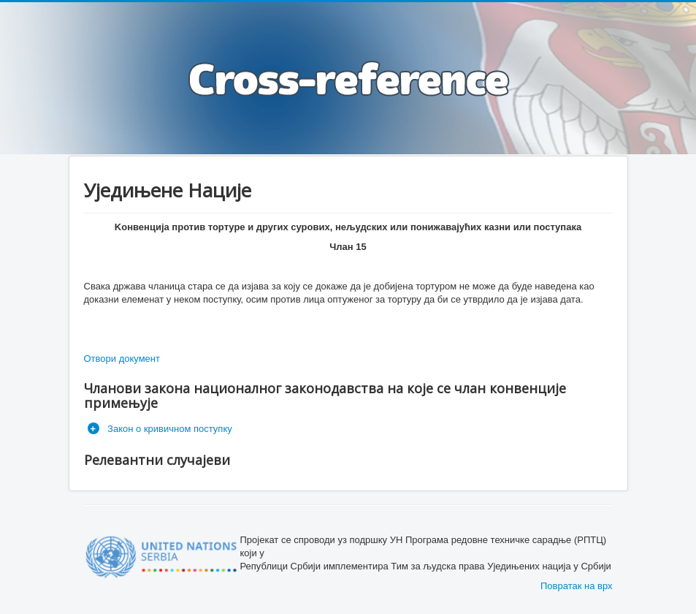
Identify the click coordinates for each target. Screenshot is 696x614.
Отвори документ (122, 358)
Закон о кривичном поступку (168, 428)
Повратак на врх (576, 585)
